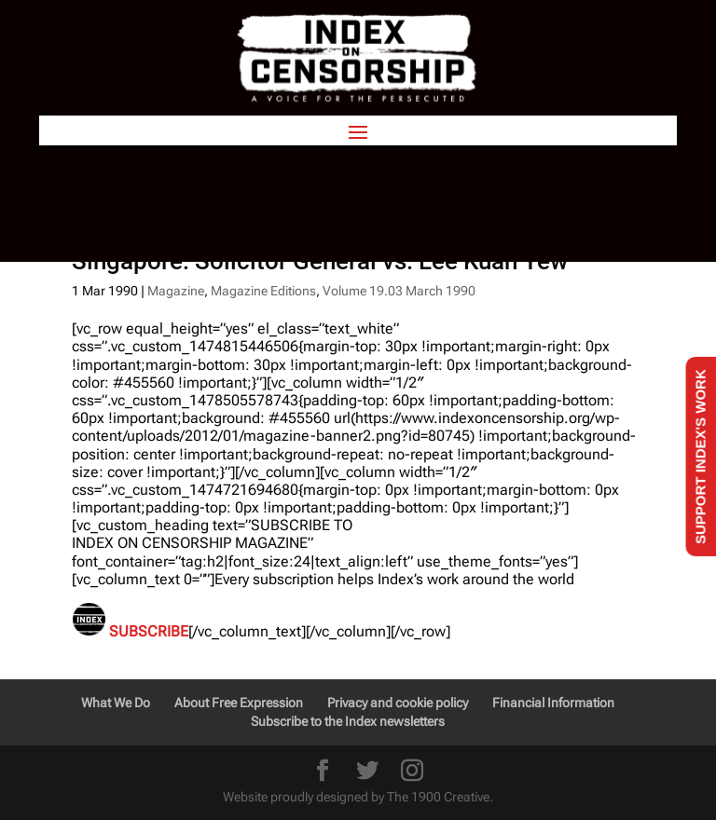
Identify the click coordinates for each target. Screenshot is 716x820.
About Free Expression (238, 702)
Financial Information (553, 702)
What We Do (115, 702)
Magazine (175, 290)
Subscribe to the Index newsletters (348, 721)
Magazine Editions (263, 290)
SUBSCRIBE (148, 631)
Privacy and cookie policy (397, 702)
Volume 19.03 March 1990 (399, 290)
